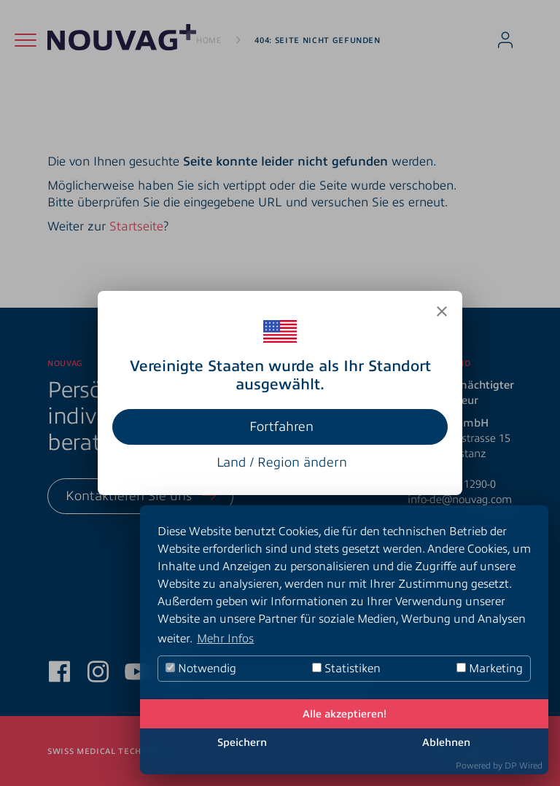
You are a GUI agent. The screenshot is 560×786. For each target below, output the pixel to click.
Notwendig (201, 668)
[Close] (442, 311)
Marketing (489, 668)
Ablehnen (446, 742)
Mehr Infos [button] (225, 638)
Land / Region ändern (282, 462)
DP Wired (523, 765)
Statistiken (346, 668)
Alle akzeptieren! (344, 714)
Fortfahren (281, 426)
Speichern (242, 742)
